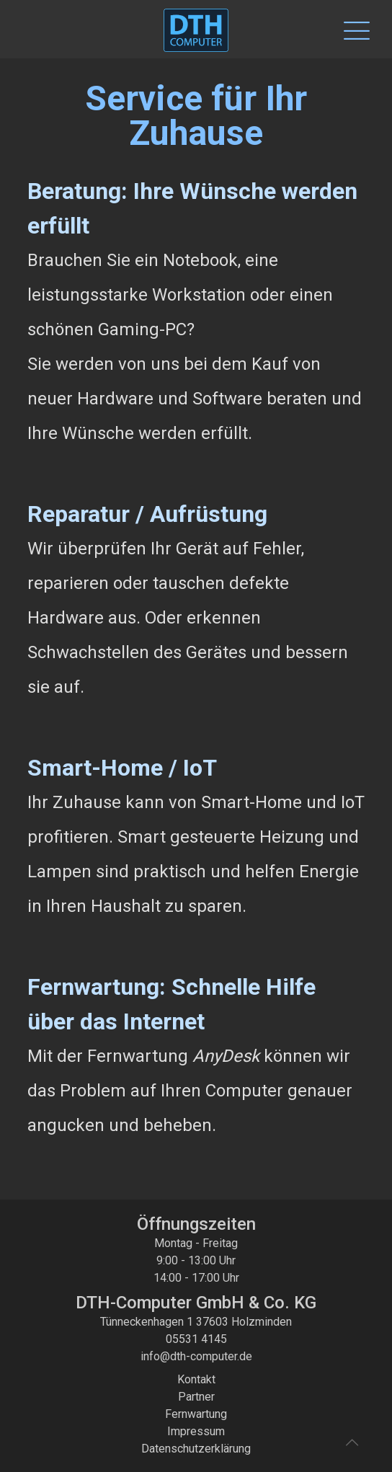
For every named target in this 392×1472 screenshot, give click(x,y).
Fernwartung (196, 1414)
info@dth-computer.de (196, 1356)
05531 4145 (196, 1339)
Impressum (196, 1431)
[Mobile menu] (351, 29)
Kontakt (196, 1379)
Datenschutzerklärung (196, 1448)
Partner (196, 1397)
